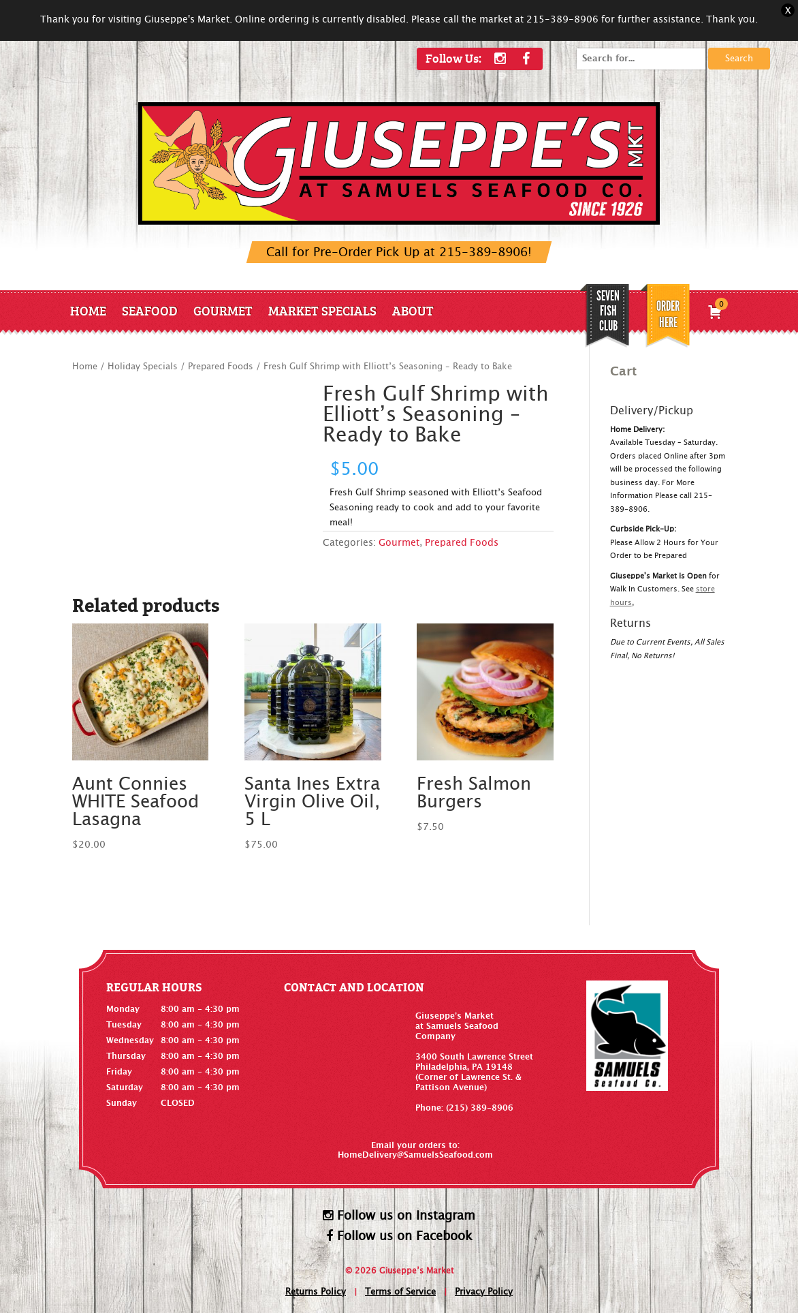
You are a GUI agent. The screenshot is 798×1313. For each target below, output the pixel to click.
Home (88, 310)
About (413, 310)
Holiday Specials (143, 366)
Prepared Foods (220, 366)
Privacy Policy (484, 1292)
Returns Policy (315, 1292)
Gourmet (223, 310)
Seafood (150, 310)
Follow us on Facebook (399, 1236)
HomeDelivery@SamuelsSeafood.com (415, 1155)
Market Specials (322, 310)
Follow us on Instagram (399, 1215)
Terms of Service (400, 1292)
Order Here (668, 314)
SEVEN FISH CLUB (608, 311)
